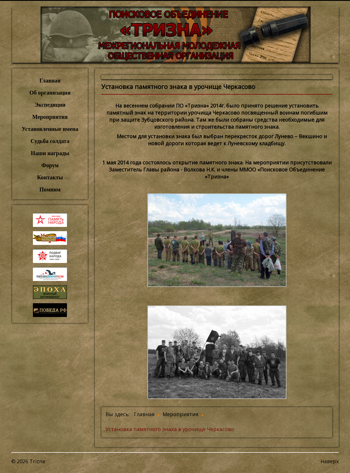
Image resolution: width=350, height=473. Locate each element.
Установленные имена (50, 129)
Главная (49, 80)
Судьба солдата (50, 141)
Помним (49, 189)
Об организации (50, 93)
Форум (50, 165)
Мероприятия (50, 117)
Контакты (50, 177)
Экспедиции (50, 105)
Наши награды (50, 153)
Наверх (329, 461)
